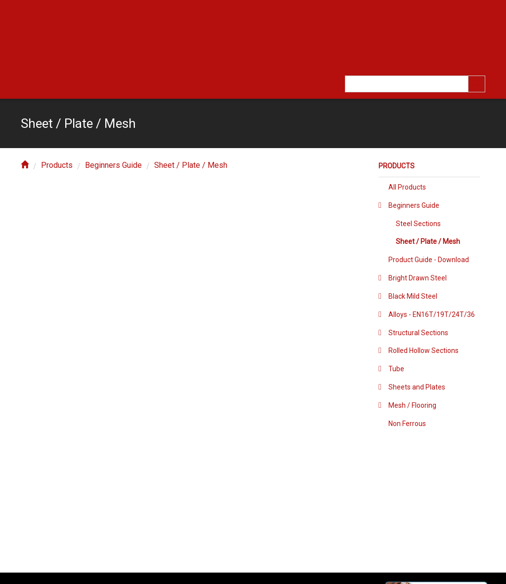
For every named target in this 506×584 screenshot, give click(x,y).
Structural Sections (418, 333)
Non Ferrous (407, 424)
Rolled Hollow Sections (423, 350)
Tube (396, 369)
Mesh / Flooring (412, 405)
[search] (476, 84)
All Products (407, 187)
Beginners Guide (113, 165)
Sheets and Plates (416, 387)
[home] (25, 165)
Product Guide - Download (428, 260)
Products (57, 165)
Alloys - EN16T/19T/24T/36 (431, 314)
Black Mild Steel (412, 296)
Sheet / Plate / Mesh (190, 165)
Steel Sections (418, 224)
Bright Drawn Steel (417, 278)
